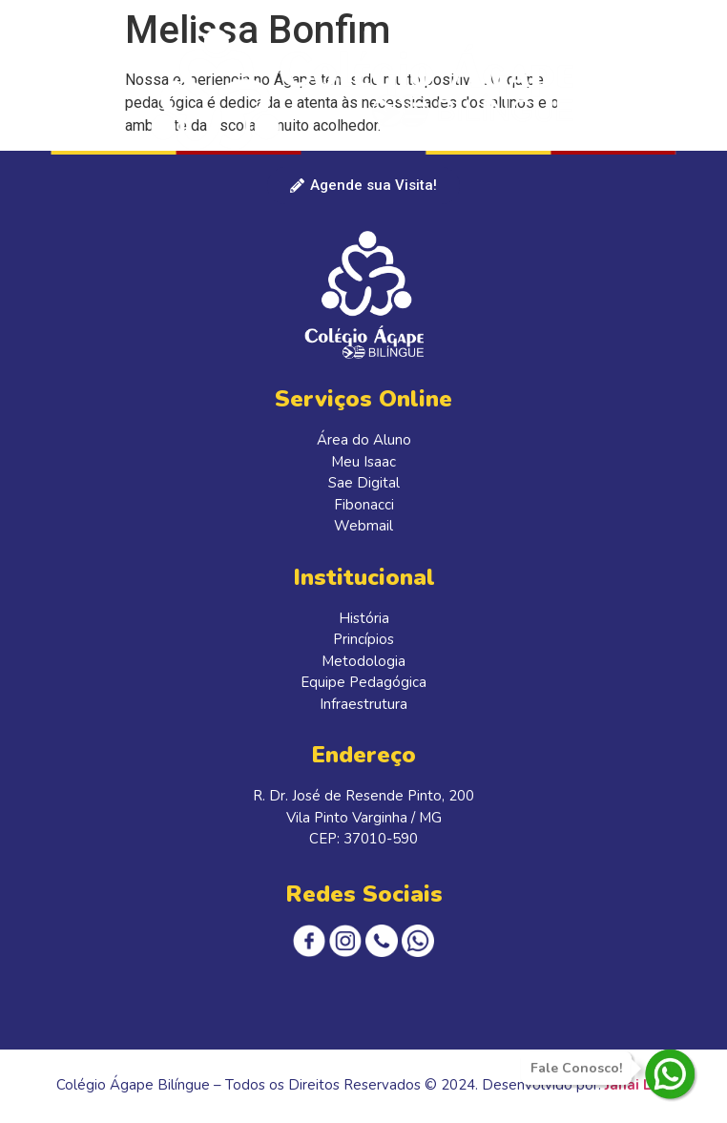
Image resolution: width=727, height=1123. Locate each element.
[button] (692, 57)
